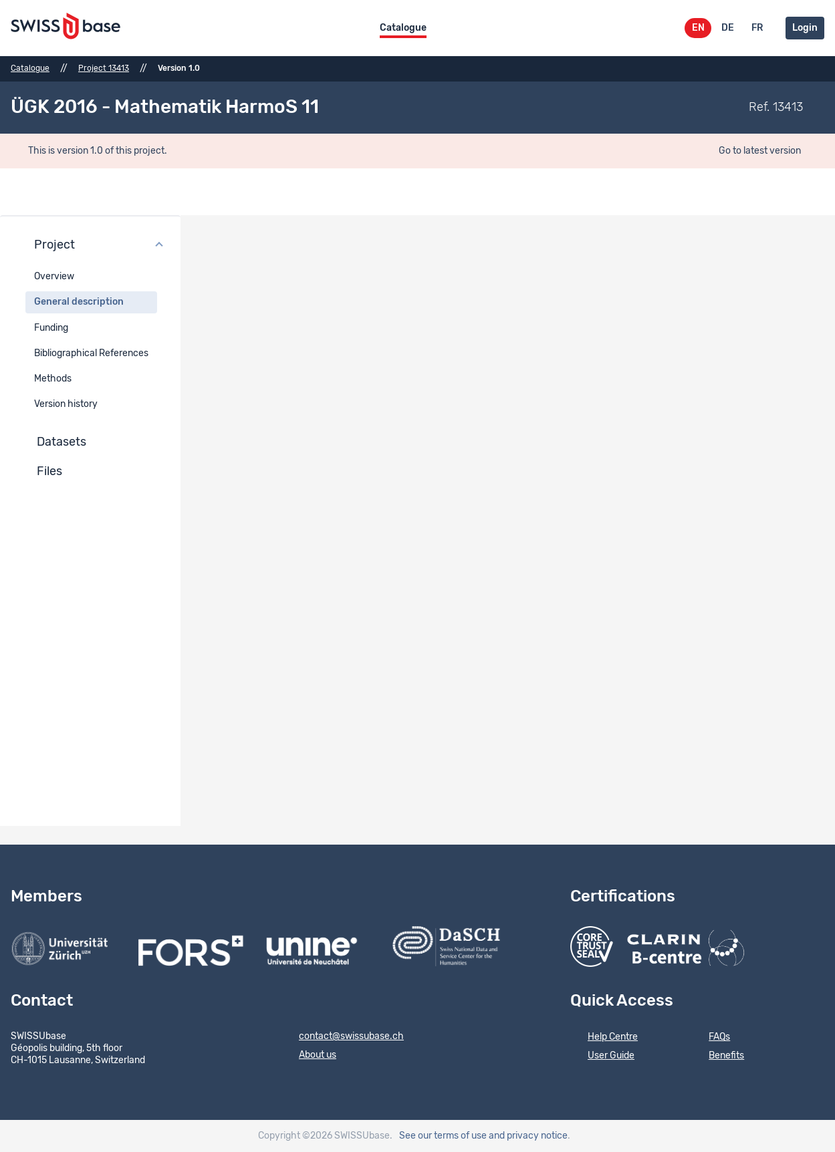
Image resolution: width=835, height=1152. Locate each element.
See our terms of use (443, 1136)
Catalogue (403, 28)
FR (757, 28)
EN (698, 28)
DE (727, 28)
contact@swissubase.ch (342, 1037)
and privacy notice (528, 1136)
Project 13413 (103, 68)
